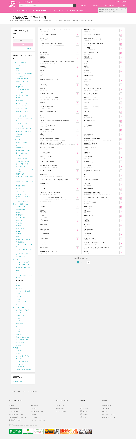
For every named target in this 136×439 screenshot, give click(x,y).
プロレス (18, 283)
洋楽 (17, 71)
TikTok (84, 417)
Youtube (85, 411)
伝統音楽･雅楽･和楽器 (22, 337)
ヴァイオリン (20, 329)
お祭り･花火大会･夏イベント (24, 161)
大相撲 (18, 285)
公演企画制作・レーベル (108, 417)
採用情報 (104, 411)
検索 (23, 44)
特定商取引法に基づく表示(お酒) (17, 417)
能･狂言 (18, 234)
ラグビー (18, 296)
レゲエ (18, 98)
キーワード (16, 37)
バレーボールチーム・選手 (24, 267)
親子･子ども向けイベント (23, 153)
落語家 (18, 212)
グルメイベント (20, 145)
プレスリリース (106, 408)
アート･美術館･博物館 (21, 204)
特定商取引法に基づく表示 (16, 414)
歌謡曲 (18, 137)
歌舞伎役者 (19, 215)
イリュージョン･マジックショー (24, 250)
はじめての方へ (35, 417)
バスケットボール (21, 302)
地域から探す (84, 5)
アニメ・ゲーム (66, 10)
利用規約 (11, 405)
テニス (18, 294)
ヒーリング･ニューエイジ (23, 131)
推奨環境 (33, 414)
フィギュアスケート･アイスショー (24, 276)
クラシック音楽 (19, 307)
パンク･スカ (19, 100)
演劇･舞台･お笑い (20, 207)
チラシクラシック (60, 408)
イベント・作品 (20, 217)
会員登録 (124, 2)
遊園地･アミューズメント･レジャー (24, 182)
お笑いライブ (20, 228)
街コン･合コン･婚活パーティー (24, 177)
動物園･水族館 (20, 186)
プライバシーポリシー (15, 411)
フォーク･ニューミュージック (24, 119)
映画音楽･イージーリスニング (24, 112)
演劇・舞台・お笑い (41, 10)
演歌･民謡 (19, 134)
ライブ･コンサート (20, 63)
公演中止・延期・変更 (37, 411)
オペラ (18, 318)
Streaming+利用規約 (14, 408)
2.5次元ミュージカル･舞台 (23, 239)
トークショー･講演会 (22, 158)
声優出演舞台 (20, 242)
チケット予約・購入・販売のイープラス (29, 2)
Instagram (85, 414)
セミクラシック (20, 342)
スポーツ (24, 10)
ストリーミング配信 (22, 201)
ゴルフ (18, 299)
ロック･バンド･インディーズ (24, 73)
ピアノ (18, 326)
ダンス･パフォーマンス (23, 254)
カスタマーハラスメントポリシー (40, 420)
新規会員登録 (34, 405)
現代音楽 (18, 345)
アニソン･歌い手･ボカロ (23, 90)
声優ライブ (19, 87)
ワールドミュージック (22, 116)
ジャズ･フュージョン (22, 95)
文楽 (17, 236)
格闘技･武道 (18, 381)
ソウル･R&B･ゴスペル (22, 106)
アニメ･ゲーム (19, 350)
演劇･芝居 (19, 220)
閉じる (126, 9)
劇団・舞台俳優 (20, 209)
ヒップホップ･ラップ (22, 103)
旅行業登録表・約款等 (15, 420)
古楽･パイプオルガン (22, 340)
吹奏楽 (18, 332)
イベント (31, 10)
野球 (17, 270)
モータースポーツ (21, 304)
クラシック (51, 10)
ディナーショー (20, 191)
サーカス (18, 156)
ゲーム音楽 (19, 92)
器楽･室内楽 (19, 323)
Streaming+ (80, 10)
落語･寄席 (19, 226)
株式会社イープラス (107, 405)
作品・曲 (18, 313)
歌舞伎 (18, 231)
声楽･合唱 (19, 334)
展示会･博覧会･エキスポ (23, 150)
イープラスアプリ (60, 405)
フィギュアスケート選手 (23, 265)
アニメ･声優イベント (22, 164)
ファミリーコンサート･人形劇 (24, 246)
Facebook (85, 408)
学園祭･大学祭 (20, 174)
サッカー (18, 273)
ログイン (117, 2)
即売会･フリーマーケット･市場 (24, 198)
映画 (73, 10)
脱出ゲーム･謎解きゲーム (23, 142)
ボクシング (19, 288)
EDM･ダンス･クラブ (22, 81)
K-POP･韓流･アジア (22, 79)
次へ (88, 262)
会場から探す (96, 5)
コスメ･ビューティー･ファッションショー (24, 170)
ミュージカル (20, 223)
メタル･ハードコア (21, 108)
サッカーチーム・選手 (22, 262)
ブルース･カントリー (22, 123)
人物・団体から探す (110, 5)
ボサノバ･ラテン (21, 126)
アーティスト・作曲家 (22, 310)
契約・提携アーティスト (108, 414)
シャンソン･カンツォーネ (23, 129)
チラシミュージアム (61, 411)
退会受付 (33, 408)
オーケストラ (20, 315)
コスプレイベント (21, 194)
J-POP (18, 68)
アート (58, 10)
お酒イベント (20, 148)
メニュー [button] (123, 5)
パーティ (18, 189)
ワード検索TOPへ (28, 48)
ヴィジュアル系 (20, 76)
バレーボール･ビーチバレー (24, 291)
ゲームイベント (20, 166)
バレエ (18, 321)
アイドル (18, 84)
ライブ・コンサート (14, 10)
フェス (18, 65)
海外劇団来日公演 (21, 257)
